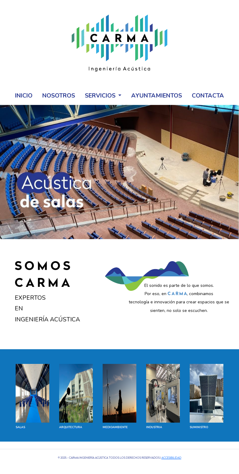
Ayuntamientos (156, 95)
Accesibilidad (171, 458)
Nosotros (58, 95)
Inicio (23, 95)
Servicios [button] (101, 95)
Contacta (208, 95)
